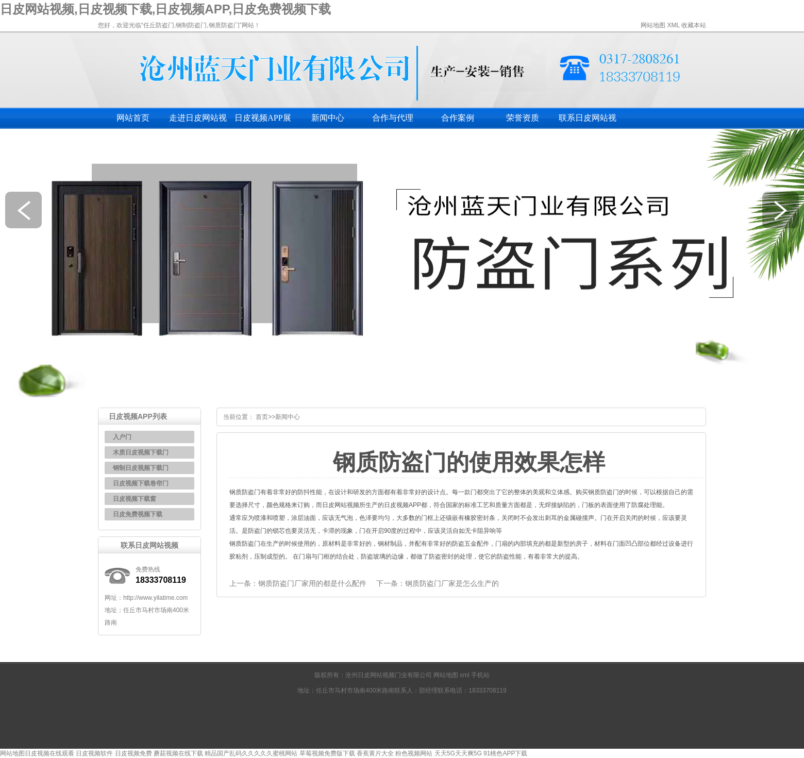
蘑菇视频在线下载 (178, 753)
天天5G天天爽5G (458, 753)
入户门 (122, 437)
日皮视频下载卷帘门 (141, 483)
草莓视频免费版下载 (327, 753)
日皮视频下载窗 (134, 498)
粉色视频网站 (413, 753)
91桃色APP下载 (505, 753)
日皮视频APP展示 (262, 121)
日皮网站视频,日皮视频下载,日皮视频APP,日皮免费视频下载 (165, 9)
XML (673, 25)
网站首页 (132, 117)
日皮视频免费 (133, 753)
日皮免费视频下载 (137, 514)
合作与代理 (392, 117)
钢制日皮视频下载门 (141, 467)
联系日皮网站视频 (587, 121)
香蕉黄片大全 (375, 753)
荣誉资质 (522, 117)
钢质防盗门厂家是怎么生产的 (452, 583)
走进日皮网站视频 (198, 121)
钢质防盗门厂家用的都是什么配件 (312, 583)
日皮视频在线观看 (49, 753)
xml (465, 675)
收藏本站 (693, 25)
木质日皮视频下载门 (141, 452)
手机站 (480, 675)
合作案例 (457, 117)
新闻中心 (327, 117)
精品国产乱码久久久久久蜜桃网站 (251, 753)
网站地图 (653, 25)
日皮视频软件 (94, 753)
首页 (262, 416)
